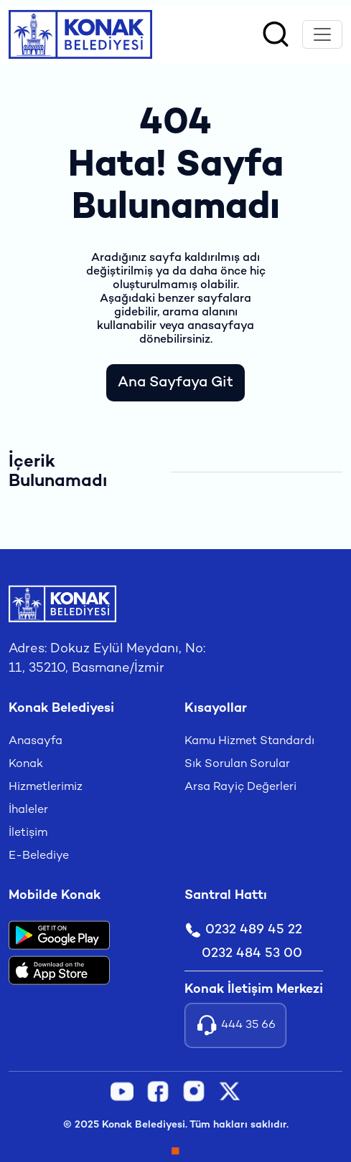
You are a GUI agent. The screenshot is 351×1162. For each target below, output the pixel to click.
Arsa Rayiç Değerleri (240, 787)
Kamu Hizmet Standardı (249, 741)
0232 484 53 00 (252, 954)
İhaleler (28, 810)
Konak (26, 764)
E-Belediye (39, 856)
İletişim (28, 833)
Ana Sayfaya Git (175, 383)
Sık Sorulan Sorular (237, 764)
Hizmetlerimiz (46, 787)
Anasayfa (35, 741)
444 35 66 (235, 1025)
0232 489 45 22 (243, 930)
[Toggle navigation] (322, 34)
